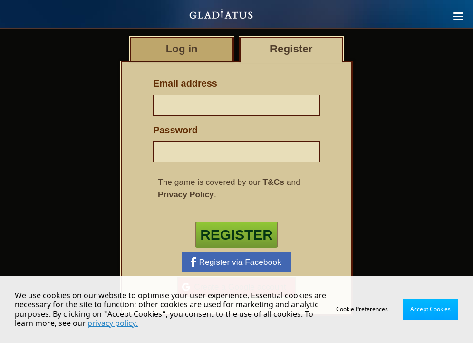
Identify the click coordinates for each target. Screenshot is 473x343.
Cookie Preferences (362, 309)
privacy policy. (112, 323)
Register (236, 234)
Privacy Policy (186, 194)
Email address (185, 83)
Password (175, 130)
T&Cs (273, 182)
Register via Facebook (236, 262)
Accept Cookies (430, 309)
